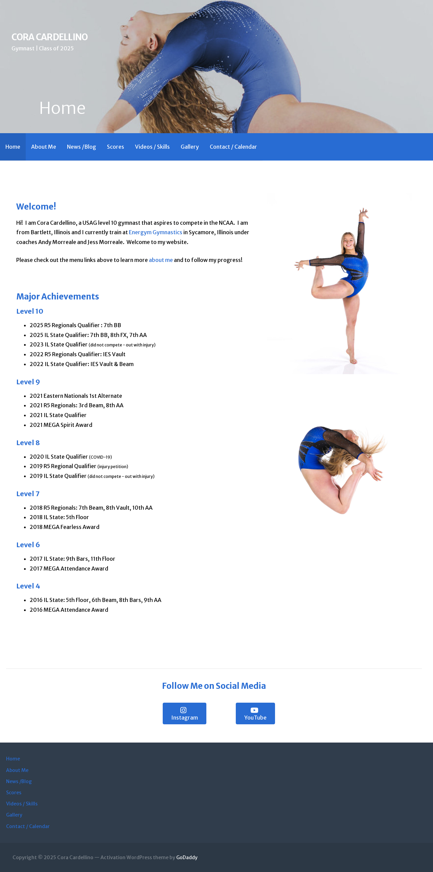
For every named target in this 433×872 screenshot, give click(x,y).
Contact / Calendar (233, 146)
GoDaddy (187, 857)
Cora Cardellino (50, 37)
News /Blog (81, 146)
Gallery (190, 146)
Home (12, 146)
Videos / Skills (152, 146)
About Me (43, 146)
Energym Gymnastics (155, 232)
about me (161, 260)
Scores (115, 146)
